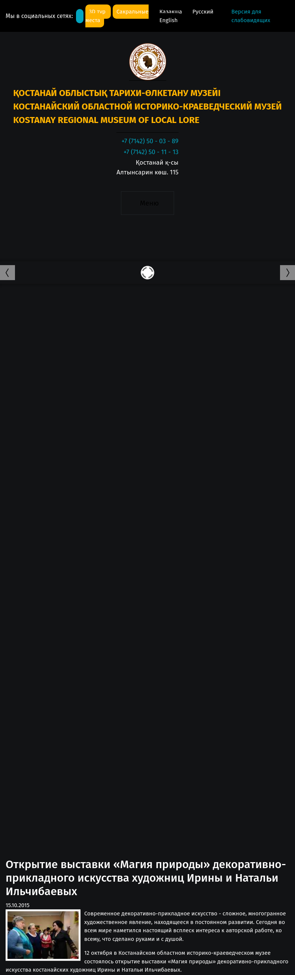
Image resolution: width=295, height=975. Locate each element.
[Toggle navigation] (147, 202)
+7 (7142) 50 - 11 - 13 (151, 152)
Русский (202, 11)
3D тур (98, 11)
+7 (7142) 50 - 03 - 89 (149, 141)
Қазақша (171, 11)
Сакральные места (117, 16)
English (168, 20)
